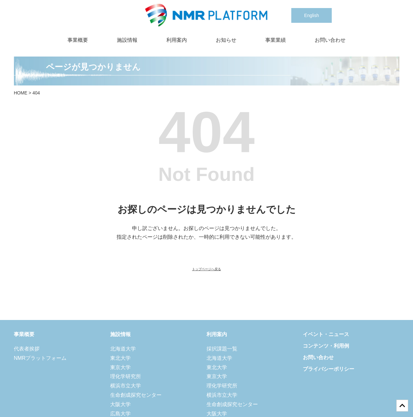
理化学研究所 (125, 376)
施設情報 (127, 40)
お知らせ (226, 40)
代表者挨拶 (27, 348)
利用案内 (176, 40)
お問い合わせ (330, 40)
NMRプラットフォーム (40, 358)
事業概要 (77, 40)
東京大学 (120, 367)
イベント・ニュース (326, 334)
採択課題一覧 (221, 348)
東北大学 (120, 358)
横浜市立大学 (125, 385)
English (311, 15)
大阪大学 (120, 404)
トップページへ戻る (206, 269)
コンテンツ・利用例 (326, 346)
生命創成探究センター (136, 395)
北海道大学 (123, 348)
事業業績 (275, 40)
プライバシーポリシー (328, 369)
